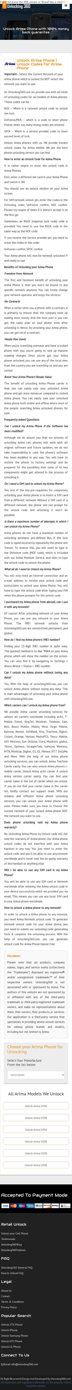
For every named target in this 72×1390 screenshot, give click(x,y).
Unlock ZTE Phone (11, 1324)
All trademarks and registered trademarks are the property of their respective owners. (36, 1384)
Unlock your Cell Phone (14, 1233)
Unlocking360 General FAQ (16, 1267)
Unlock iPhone (9, 1330)
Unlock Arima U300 (36, 1106)
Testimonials (8, 1239)
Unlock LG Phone (11, 1346)
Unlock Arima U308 (36, 1118)
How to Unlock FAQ (12, 1273)
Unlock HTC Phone (11, 1341)
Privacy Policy (9, 1307)
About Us (6, 1290)
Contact (5, 1296)
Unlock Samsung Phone (14, 1335)
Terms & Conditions (12, 1301)
